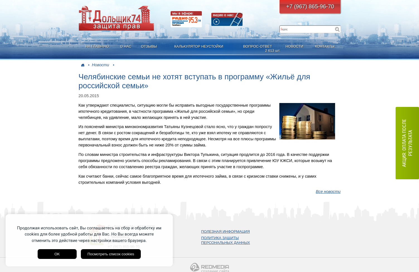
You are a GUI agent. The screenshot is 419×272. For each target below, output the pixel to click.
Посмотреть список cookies (111, 254)
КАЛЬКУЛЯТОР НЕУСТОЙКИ (198, 46)
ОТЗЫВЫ (149, 46)
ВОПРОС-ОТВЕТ (258, 48)
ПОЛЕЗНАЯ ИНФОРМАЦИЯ (225, 231)
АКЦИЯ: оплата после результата (407, 143)
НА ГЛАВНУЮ (97, 46)
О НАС (125, 46)
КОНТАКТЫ (325, 46)
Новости (100, 65)
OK (57, 254)
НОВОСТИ (294, 46)
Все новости (328, 191)
